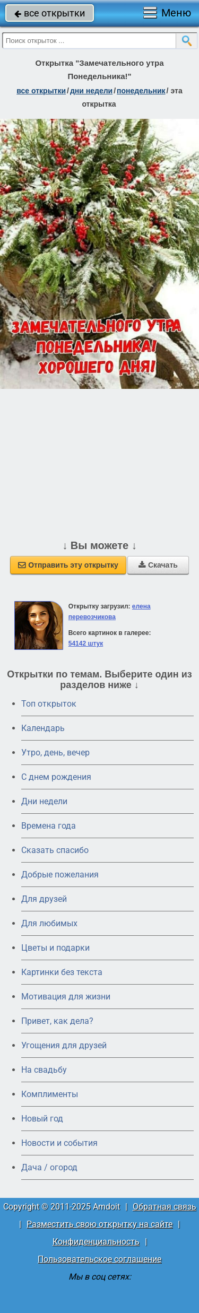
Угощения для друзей (64, 1045)
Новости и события (59, 1143)
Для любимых (49, 923)
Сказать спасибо (55, 850)
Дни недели (44, 801)
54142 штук (85, 643)
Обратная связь (164, 1207)
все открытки (49, 13)
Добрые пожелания (60, 874)
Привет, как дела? (57, 1021)
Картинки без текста (61, 972)
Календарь (43, 728)
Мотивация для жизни (65, 997)
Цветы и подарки (55, 948)
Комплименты (49, 1094)
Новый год (42, 1119)
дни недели (91, 90)
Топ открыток (48, 704)
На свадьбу (44, 1070)
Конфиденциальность (96, 1242)
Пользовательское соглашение (99, 1259)
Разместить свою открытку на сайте (99, 1224)
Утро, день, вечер (55, 752)
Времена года (48, 826)
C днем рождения (56, 777)
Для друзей (44, 899)
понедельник (141, 90)
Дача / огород (49, 1167)
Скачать (158, 565)
